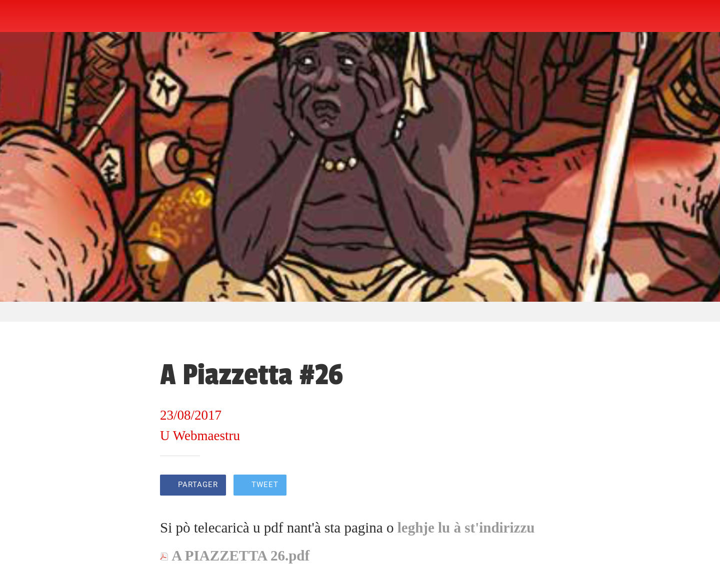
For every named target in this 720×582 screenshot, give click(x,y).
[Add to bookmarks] (548, 486)
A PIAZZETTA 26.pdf (241, 556)
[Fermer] (20, 16)
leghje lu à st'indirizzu (466, 528)
